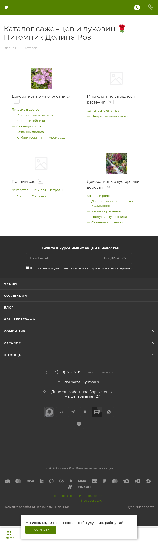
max (49, 412)
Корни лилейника (30, 120)
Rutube (97, 412)
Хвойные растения (106, 211)
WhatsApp (109, 412)
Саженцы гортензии (107, 222)
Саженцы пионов (30, 132)
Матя (20, 195)
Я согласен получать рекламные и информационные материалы (81, 268)
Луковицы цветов (25, 109)
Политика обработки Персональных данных (36, 507)
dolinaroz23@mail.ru (82, 382)
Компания (14, 331)
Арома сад (57, 137)
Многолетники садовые (35, 115)
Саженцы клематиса (103, 110)
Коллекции (15, 295)
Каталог (12, 343)
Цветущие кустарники (109, 217)
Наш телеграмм (20, 319)
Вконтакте (61, 412)
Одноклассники (85, 412)
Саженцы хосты (28, 126)
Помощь (12, 355)
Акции (10, 283)
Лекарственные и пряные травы (37, 190)
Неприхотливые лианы (109, 116)
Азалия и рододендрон (105, 196)
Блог (9, 307)
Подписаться (115, 258)
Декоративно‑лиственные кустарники (112, 203)
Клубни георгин (29, 137)
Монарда (39, 195)
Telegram (73, 412)
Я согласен (40, 529)
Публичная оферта (140, 507)
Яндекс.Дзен (79, 424)
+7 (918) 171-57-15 (66, 372)
